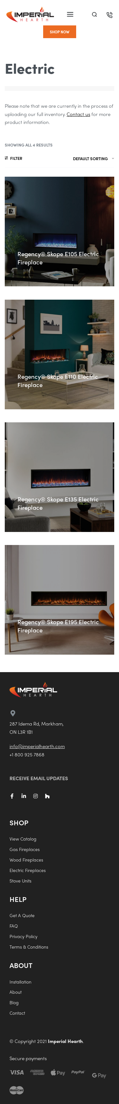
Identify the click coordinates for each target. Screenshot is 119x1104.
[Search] (94, 14)
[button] (59, 31)
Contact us (78, 114)
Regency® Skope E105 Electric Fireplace (58, 257)
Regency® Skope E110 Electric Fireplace (57, 380)
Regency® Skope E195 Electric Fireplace (58, 625)
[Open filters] (13, 159)
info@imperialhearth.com (37, 746)
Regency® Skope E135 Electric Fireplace (58, 503)
